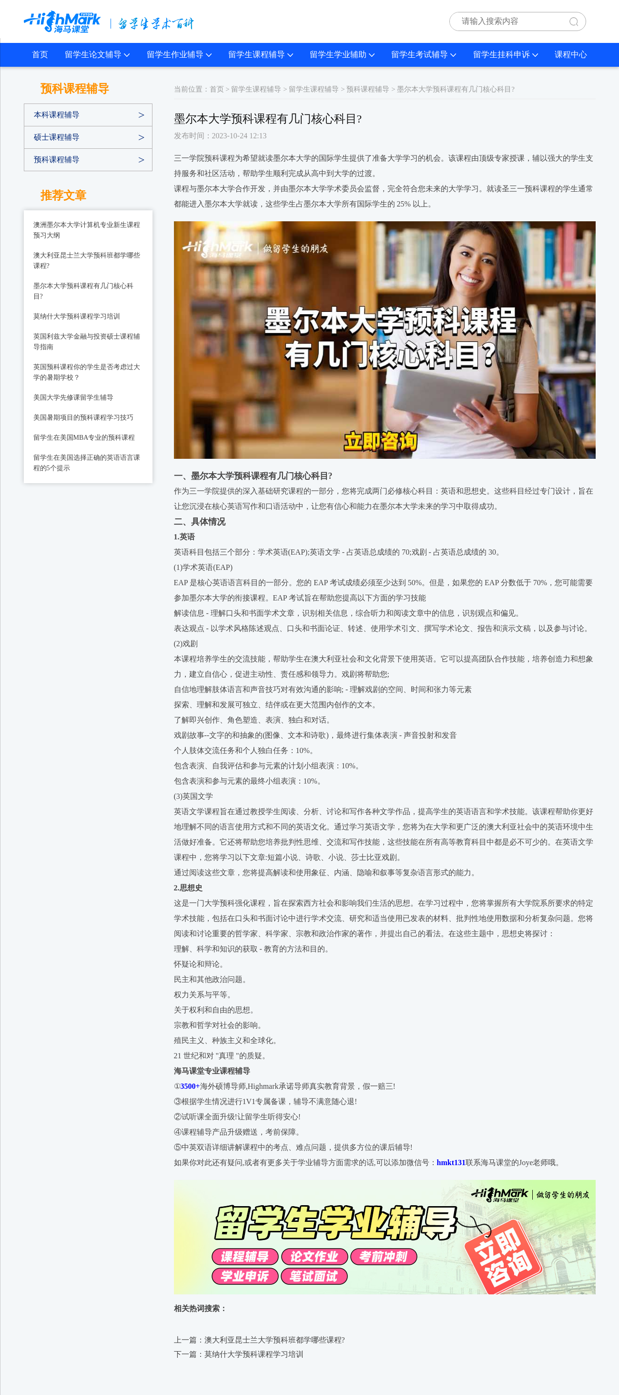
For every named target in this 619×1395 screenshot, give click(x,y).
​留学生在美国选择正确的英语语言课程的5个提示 (86, 463)
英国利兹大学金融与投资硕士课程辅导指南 (86, 342)
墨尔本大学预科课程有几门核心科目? (83, 291)
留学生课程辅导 (260, 54)
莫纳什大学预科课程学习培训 (76, 316)
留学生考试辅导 (423, 54)
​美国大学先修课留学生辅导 (73, 397)
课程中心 (571, 54)
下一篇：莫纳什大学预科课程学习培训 (239, 1354)
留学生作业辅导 (179, 54)
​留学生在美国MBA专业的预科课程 (84, 437)
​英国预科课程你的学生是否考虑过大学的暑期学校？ (86, 372)
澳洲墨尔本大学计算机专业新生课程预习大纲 (86, 230)
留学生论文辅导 (97, 54)
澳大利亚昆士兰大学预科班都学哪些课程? (86, 260)
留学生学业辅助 (342, 54)
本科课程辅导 (57, 115)
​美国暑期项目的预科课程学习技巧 (83, 417)
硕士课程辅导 (57, 137)
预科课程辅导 (57, 159)
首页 (40, 54)
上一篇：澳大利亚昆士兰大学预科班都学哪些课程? (259, 1340)
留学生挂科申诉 (505, 54)
